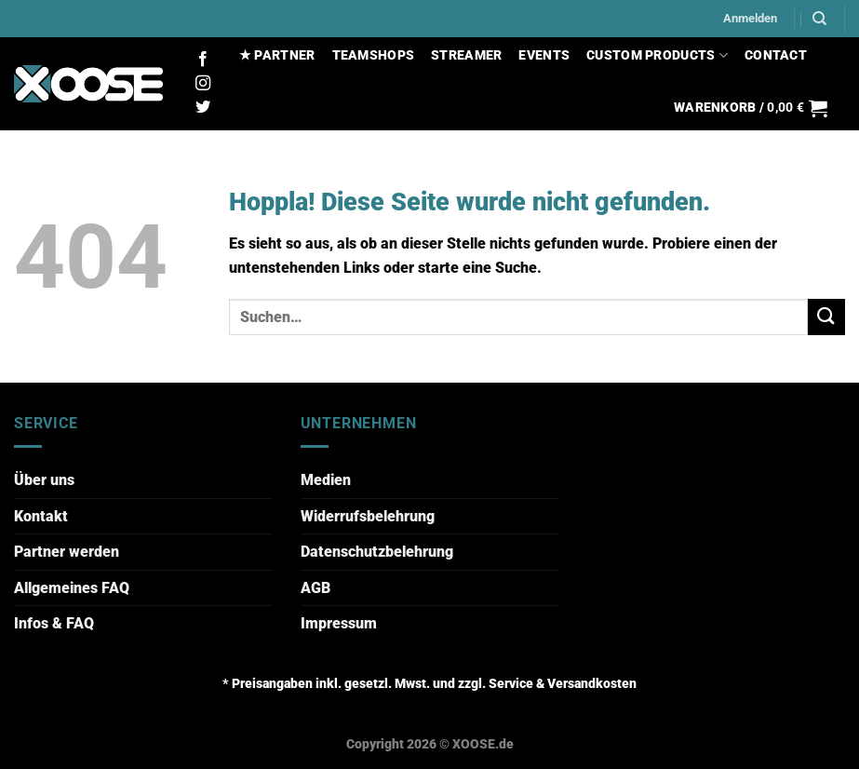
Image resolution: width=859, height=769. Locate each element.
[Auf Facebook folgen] (202, 59)
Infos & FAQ (54, 623)
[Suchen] (819, 19)
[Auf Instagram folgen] (202, 83)
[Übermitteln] (826, 317)
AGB (315, 588)
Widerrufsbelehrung (368, 516)
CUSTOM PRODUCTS (657, 55)
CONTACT (776, 55)
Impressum (339, 623)
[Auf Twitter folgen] (202, 108)
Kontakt (41, 516)
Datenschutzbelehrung (377, 551)
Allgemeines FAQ (71, 588)
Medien (326, 480)
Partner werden (66, 551)
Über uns (44, 480)
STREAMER (466, 55)
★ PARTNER (277, 55)
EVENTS (544, 55)
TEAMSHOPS (373, 55)
